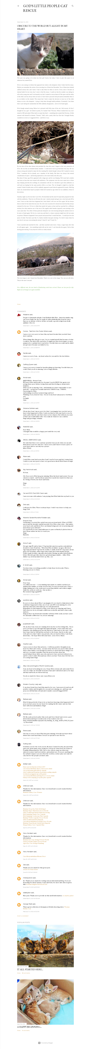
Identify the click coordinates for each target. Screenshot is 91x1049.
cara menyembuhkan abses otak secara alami (37, 769)
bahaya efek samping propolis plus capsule (37, 777)
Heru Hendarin (28, 833)
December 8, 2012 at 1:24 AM (31, 693)
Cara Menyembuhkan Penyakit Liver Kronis (37, 821)
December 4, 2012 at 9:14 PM (31, 372)
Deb (24, 504)
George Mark (27, 904)
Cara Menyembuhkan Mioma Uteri (34, 856)
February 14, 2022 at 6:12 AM (31, 911)
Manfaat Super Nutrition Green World (35, 811)
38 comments (26, 973)
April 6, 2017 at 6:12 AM (29, 827)
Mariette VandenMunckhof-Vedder (35, 518)
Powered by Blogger (45, 1043)
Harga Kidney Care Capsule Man (33, 825)
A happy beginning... (29, 1026)
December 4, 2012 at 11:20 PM (31, 464)
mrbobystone (27, 878)
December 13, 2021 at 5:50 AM (31, 898)
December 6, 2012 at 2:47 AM (31, 660)
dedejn (25, 764)
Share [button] (18, 304)
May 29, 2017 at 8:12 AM (30, 859)
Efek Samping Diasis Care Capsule (34, 814)
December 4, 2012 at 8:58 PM (31, 347)
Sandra (25, 353)
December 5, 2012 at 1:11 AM (31, 512)
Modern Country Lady (30, 684)
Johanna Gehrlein (29, 408)
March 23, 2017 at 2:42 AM (30, 780)
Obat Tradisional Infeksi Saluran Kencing (36, 812)
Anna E (25, 543)
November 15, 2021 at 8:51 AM (31, 887)
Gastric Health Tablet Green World (34, 841)
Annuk (25, 377)
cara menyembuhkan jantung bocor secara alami (38, 776)
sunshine (26, 600)
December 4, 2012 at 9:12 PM (31, 359)
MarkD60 (26, 427)
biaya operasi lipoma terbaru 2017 (34, 767)
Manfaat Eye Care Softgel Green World (36, 840)
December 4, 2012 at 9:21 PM (31, 403)
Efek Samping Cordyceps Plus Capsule (35, 816)
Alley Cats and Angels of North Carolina (36, 666)
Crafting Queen (28, 364)
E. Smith (26, 565)
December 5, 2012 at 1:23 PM (31, 574)
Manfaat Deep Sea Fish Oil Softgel (34, 809)
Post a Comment (22, 916)
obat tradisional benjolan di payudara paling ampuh (39, 772)
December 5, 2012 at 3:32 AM (31, 537)
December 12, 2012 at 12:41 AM (31, 708)
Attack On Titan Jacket (30, 869)
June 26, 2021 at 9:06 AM (30, 872)
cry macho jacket (68, 896)
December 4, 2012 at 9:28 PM (31, 434)
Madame (26, 314)
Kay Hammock (28, 469)
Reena (25, 731)
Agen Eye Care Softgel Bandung (33, 843)
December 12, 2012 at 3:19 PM (31, 758)
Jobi (24, 865)
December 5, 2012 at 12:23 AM (31, 499)
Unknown (26, 786)
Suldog (25, 744)
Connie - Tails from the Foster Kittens (36, 331)
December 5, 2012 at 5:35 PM (31, 638)
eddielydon (27, 893)
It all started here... (30, 969)
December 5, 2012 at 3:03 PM (31, 594)
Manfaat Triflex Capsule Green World (35, 818)
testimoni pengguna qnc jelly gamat (34, 774)
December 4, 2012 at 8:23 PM (31, 325)
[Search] (72, 5)
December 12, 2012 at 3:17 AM (31, 738)
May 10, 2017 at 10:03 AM (30, 846)
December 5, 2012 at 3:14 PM (31, 618)
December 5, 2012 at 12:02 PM (31, 559)
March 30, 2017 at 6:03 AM (30, 795)
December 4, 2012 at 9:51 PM (31, 451)
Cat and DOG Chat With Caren (33, 493)
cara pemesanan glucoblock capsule (34, 770)
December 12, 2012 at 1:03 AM (31, 725)
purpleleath (27, 624)
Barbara (25, 699)
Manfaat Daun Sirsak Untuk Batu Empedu (36, 823)
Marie (25, 456)
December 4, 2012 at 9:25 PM (31, 421)
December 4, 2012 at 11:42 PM (31, 487)
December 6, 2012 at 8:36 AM (31, 678)
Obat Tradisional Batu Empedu (33, 819)
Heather (26, 644)
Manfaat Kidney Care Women (32, 792)
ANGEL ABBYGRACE (30, 440)
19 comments (25, 1030)
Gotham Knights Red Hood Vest (36, 884)
